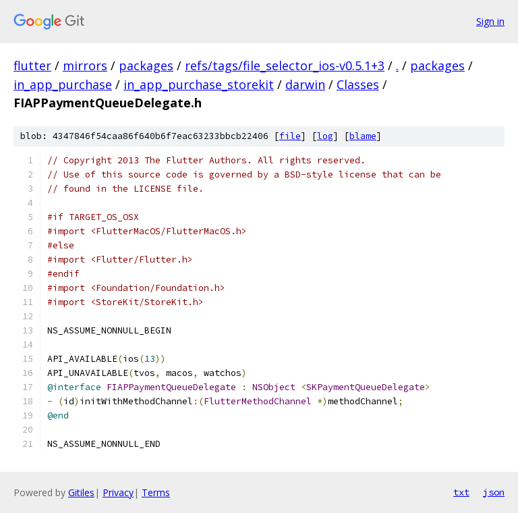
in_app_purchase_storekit (198, 84)
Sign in (490, 21)
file (290, 136)
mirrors (85, 65)
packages (146, 65)
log (325, 136)
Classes (358, 84)
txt (461, 492)
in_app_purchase (62, 84)
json (494, 492)
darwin (305, 84)
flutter (32, 65)
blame (362, 136)
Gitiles (81, 492)
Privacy (118, 492)
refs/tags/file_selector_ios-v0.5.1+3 (284, 65)
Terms (156, 492)
